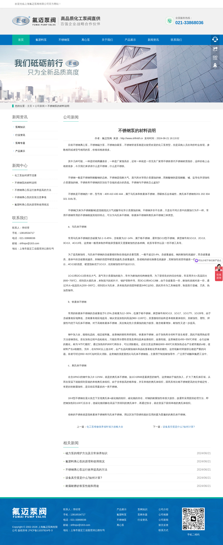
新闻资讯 (153, 39)
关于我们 (107, 39)
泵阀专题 (20, 143)
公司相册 (163, 514)
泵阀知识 (20, 127)
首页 (21, 39)
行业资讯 (20, 135)
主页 (29, 106)
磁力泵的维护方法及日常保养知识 (86, 453)
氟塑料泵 (41, 39)
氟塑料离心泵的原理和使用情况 (85, 461)
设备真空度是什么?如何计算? (179, 426)
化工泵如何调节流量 (26, 175)
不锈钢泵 (64, 39)
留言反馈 (163, 525)
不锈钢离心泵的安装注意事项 (30, 197)
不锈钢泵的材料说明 (26, 182)
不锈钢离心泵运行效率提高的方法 (86, 469)
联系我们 (176, 39)
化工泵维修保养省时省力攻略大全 (105, 426)
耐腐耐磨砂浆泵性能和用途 (82, 485)
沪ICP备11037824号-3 (40, 530)
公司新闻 (40, 106)
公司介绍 (163, 509)
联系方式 (163, 530)
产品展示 (130, 39)
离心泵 (86, 39)
